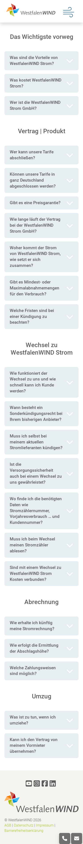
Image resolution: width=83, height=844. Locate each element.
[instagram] (37, 783)
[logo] (29, 10)
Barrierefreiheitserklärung (23, 831)
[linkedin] (53, 783)
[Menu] (68, 11)
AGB (7, 825)
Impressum (45, 825)
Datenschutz (23, 825)
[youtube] (29, 783)
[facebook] (45, 783)
